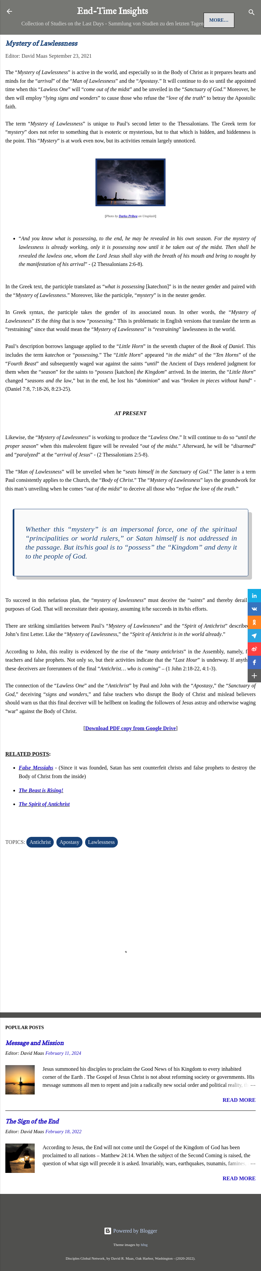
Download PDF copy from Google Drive (130, 751)
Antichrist (40, 865)
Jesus (61, 42)
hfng (144, 1245)
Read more (239, 1123)
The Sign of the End (31, 1143)
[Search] (252, 13)
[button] (254, 595)
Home (34, 42)
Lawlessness (101, 865)
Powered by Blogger (130, 1231)
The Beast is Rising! (41, 813)
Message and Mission (34, 1065)
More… (89, 42)
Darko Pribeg (128, 239)
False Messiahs (36, 790)
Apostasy (69, 865)
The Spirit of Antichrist (44, 827)
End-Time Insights (112, 11)
